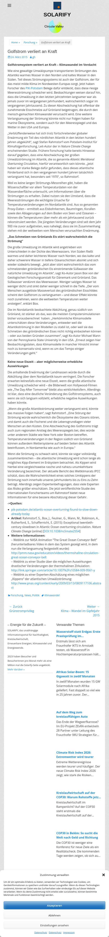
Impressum (69, 932)
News (27, 595)
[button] (103, 875)
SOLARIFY (57, 15)
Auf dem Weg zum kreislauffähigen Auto (72, 714)
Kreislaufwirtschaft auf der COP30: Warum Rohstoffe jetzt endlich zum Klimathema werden (78, 795)
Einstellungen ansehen (54, 925)
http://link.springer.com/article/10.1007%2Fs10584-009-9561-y (53, 570)
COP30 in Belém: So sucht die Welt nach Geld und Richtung (77, 835)
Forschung (30, 42)
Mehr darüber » (16, 669)
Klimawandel (52, 595)
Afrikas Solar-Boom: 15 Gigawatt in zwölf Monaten (75, 674)
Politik (36, 595)
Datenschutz (40, 932)
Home (15, 42)
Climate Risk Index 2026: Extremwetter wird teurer (75, 755)
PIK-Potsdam (34, 88)
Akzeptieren (54, 905)
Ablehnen (55, 915)
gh (33, 57)
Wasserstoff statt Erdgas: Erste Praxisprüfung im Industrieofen (78, 634)
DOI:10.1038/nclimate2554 (61, 531)
